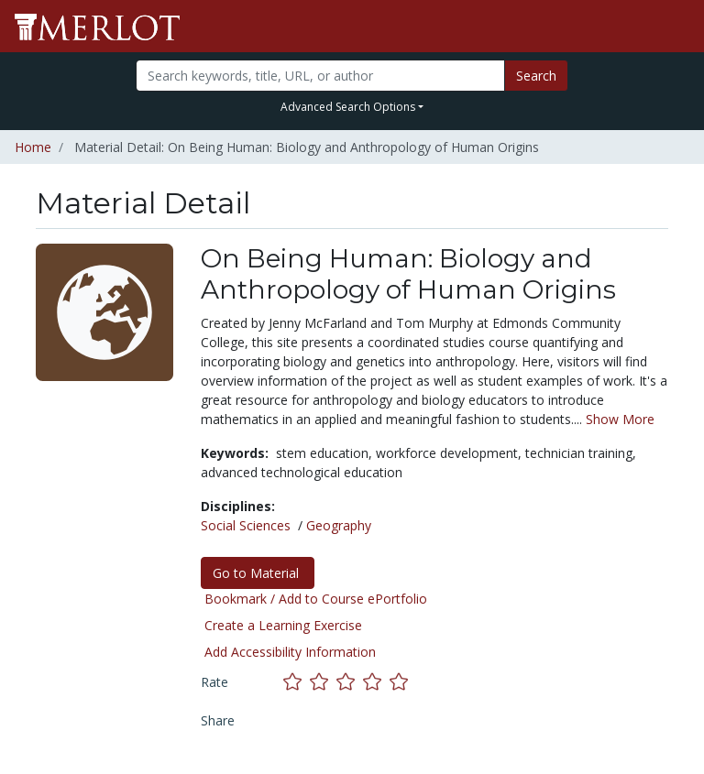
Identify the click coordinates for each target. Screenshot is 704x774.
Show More (620, 419)
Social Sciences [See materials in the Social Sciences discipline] (246, 525)
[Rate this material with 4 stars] (376, 682)
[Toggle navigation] (678, 26)
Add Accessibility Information (290, 651)
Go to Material (257, 573)
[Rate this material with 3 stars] (349, 682)
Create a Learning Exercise (283, 625)
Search (536, 75)
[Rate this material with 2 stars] (323, 682)
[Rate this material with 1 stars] (296, 682)
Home (33, 147)
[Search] (320, 76)
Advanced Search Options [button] (347, 106)
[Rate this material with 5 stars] (401, 682)
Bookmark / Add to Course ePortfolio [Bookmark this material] (315, 598)
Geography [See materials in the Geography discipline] (338, 525)
